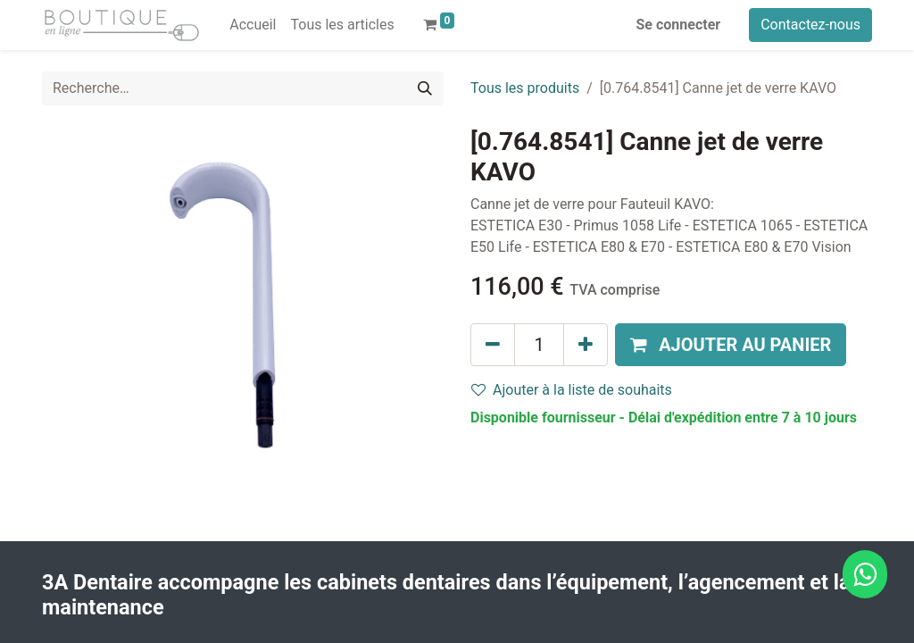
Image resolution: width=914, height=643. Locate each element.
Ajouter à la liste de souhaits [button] (571, 389)
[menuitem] (252, 25)
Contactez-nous (810, 24)
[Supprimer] (492, 344)
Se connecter (678, 24)
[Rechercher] (425, 88)
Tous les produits (524, 87)
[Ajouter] (585, 344)
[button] (730, 344)
